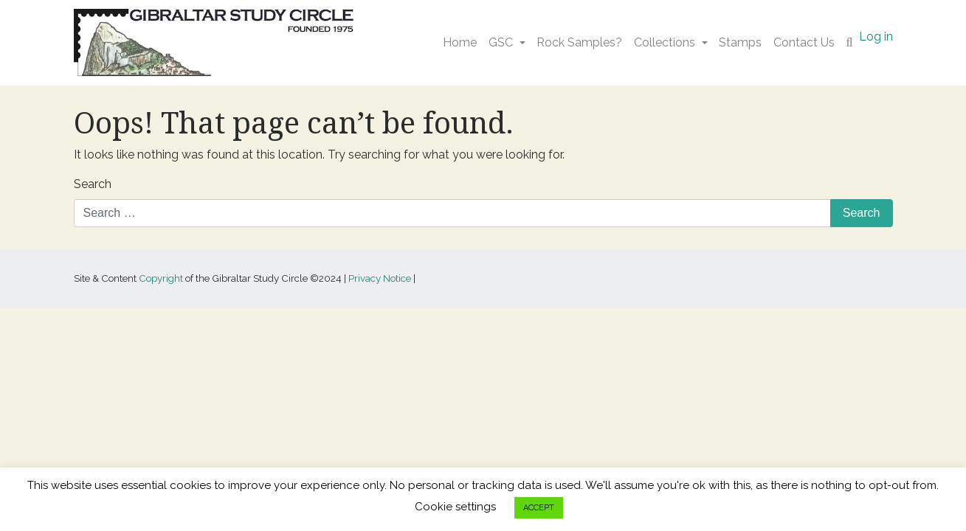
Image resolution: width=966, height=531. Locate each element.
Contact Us (804, 42)
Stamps (740, 42)
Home (460, 42)
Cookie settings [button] (455, 506)
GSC (501, 42)
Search (92, 184)
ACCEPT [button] (538, 508)
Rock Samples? (579, 42)
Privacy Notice (379, 278)
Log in (876, 37)
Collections (664, 42)
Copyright (161, 278)
